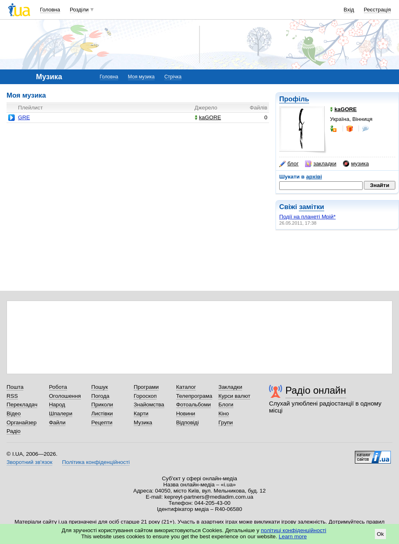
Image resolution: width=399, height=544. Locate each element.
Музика (143, 422)
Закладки (230, 387)
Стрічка (173, 77)
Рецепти (101, 422)
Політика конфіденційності (96, 462)
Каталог (186, 387)
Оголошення (65, 396)
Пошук (99, 387)
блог (288, 164)
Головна (50, 10)
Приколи (102, 404)
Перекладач (22, 404)
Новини (185, 413)
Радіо (13, 431)
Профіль (294, 99)
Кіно (223, 413)
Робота (58, 387)
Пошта (15, 387)
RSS (12, 396)
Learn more (293, 536)
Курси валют (234, 396)
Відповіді (187, 422)
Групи (225, 422)
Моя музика (141, 77)
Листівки (102, 413)
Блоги (225, 404)
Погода (100, 396)
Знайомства (149, 404)
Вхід (349, 10)
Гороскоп (145, 396)
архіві (314, 177)
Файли (57, 422)
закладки (320, 164)
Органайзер (21, 422)
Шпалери (60, 413)
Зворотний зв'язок (29, 462)
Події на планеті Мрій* (307, 217)
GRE (24, 117)
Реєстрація (377, 10)
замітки (311, 207)
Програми (146, 387)
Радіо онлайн (315, 390)
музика (356, 164)
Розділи (79, 10)
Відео (14, 413)
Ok (380, 534)
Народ (57, 404)
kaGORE (208, 117)
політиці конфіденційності (293, 530)
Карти (141, 413)
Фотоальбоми (193, 404)
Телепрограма (194, 396)
